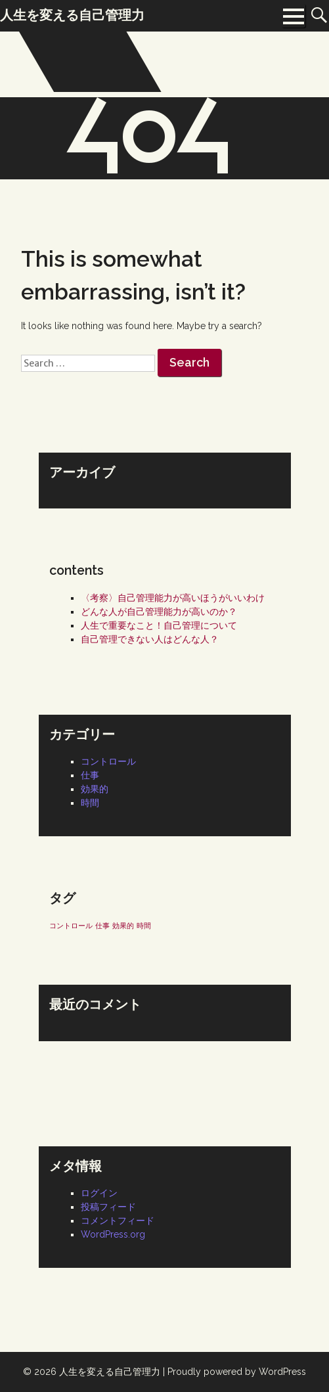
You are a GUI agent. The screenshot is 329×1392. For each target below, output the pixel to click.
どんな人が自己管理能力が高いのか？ (159, 611)
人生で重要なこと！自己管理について (159, 625)
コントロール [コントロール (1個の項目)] (71, 926)
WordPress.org (113, 1234)
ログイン (99, 1193)
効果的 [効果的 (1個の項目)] (123, 926)
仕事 (90, 775)
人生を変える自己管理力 (109, 1371)
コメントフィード (117, 1220)
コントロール (108, 761)
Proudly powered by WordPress (236, 1371)
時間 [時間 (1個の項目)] (144, 926)
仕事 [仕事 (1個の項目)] (102, 926)
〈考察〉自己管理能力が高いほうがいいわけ (173, 598)
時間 (90, 802)
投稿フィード (108, 1206)
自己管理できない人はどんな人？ (150, 639)
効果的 (94, 789)
